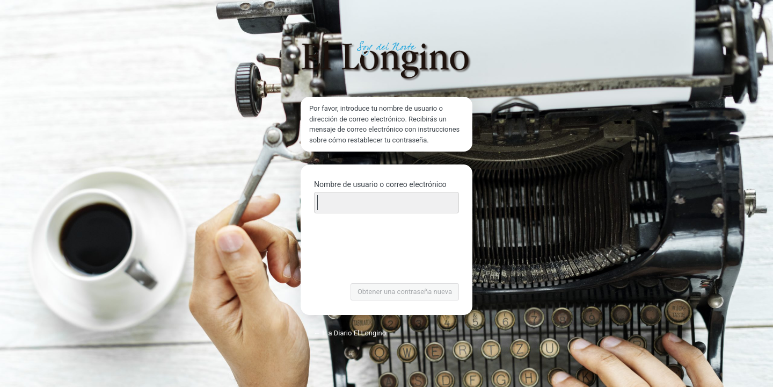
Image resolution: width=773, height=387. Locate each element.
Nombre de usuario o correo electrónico (380, 184)
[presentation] (387, 249)
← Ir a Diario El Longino (349, 333)
